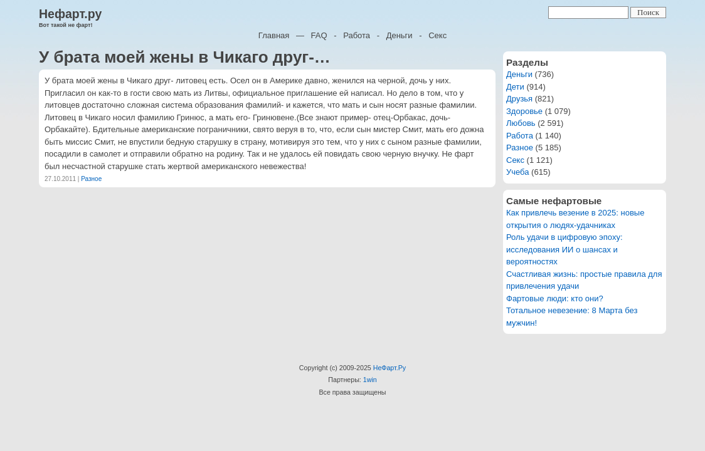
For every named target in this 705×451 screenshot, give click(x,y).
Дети (515, 86)
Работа (356, 35)
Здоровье (524, 111)
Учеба (517, 172)
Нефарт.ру (70, 14)
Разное (91, 178)
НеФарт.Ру (389, 367)
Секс (437, 35)
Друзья (519, 98)
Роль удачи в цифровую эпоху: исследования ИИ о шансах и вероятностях (564, 249)
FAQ (319, 35)
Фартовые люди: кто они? (554, 298)
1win (370, 379)
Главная (273, 35)
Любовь (521, 123)
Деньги (399, 35)
